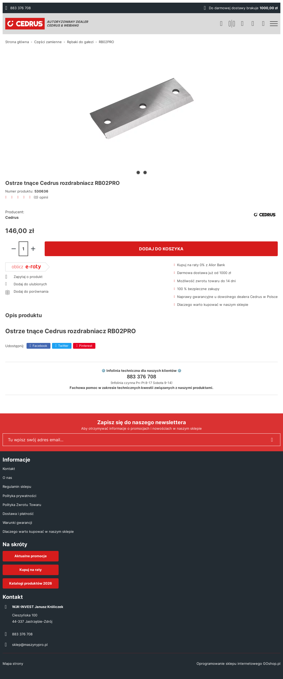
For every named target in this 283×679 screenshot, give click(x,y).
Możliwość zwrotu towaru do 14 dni (206, 281)
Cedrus (12, 217)
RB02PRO (106, 42)
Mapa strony (13, 663)
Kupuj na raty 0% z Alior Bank (201, 265)
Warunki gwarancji (17, 522)
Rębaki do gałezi (80, 42)
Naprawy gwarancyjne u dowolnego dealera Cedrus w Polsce (227, 297)
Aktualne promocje (30, 556)
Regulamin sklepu (17, 486)
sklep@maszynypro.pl (30, 644)
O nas (7, 477)
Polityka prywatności (19, 496)
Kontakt (9, 469)
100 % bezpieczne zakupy (198, 289)
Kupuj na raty (30, 569)
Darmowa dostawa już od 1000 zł (204, 273)
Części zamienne (48, 42)
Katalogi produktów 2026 (30, 583)
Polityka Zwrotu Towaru (22, 505)
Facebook (40, 346)
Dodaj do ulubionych (30, 284)
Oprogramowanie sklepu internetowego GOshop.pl (238, 663)
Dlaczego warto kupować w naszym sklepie (212, 304)
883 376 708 (20, 8)
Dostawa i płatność (18, 513)
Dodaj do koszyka (161, 248)
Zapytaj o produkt (28, 277)
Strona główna (17, 42)
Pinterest (85, 346)
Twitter (63, 346)
